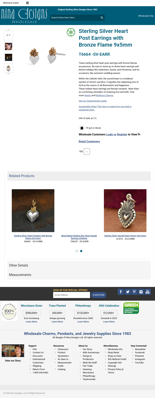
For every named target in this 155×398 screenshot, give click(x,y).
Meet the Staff (90, 362)
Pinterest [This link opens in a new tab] (139, 356)
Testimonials (89, 379)
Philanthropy (89, 376)
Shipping (37, 366)
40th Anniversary (91, 352)
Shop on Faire (114, 356)
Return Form (39, 369)
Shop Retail (113, 352)
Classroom (63, 349)
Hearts (87, 95)
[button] (77, 251)
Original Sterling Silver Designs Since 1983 (77, 9)
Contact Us (38, 352)
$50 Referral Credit (117, 359)
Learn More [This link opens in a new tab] (57, 321)
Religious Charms (104, 95)
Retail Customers (89, 141)
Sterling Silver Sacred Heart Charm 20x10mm (125, 236)
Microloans (88, 372)
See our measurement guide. (93, 101)
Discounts (38, 356)
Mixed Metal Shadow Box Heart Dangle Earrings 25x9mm (79, 237)
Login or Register (116, 134)
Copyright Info (115, 362)
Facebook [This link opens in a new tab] (140, 352)
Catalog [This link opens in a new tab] (61, 369)
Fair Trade (87, 366)
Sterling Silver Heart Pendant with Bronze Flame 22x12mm (33, 237)
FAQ (35, 349)
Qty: (81, 151)
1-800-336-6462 (40, 372)
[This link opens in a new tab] (131, 304)
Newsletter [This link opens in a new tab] (140, 349)
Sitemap (112, 366)
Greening (87, 369)
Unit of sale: (85, 118)
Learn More (31, 321)
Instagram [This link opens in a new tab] (140, 359)
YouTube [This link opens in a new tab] (139, 362)
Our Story (87, 349)
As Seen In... (64, 359)
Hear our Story (13, 360)
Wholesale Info (115, 349)
